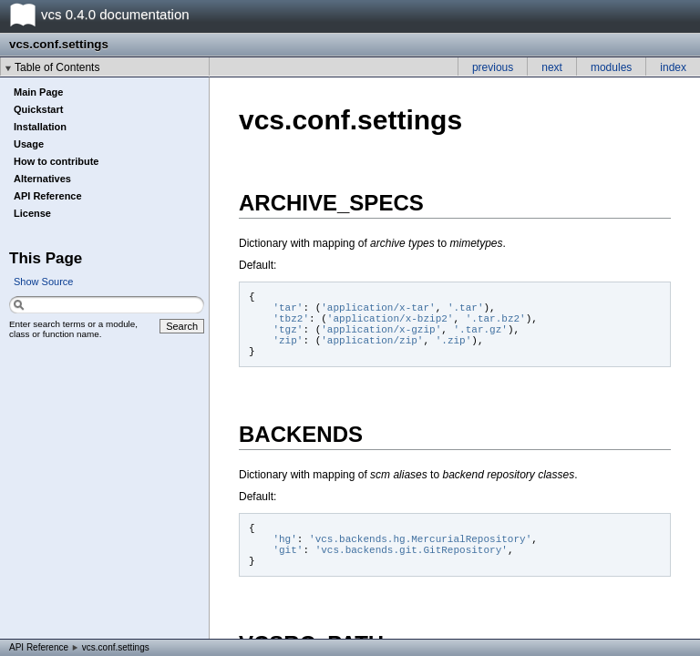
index (673, 67)
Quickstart (38, 109)
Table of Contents (57, 67)
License (32, 213)
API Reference (48, 195)
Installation (40, 126)
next (551, 67)
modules (611, 67)
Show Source (43, 281)
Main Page (38, 92)
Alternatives (42, 178)
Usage (29, 143)
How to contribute (56, 161)
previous (492, 67)
